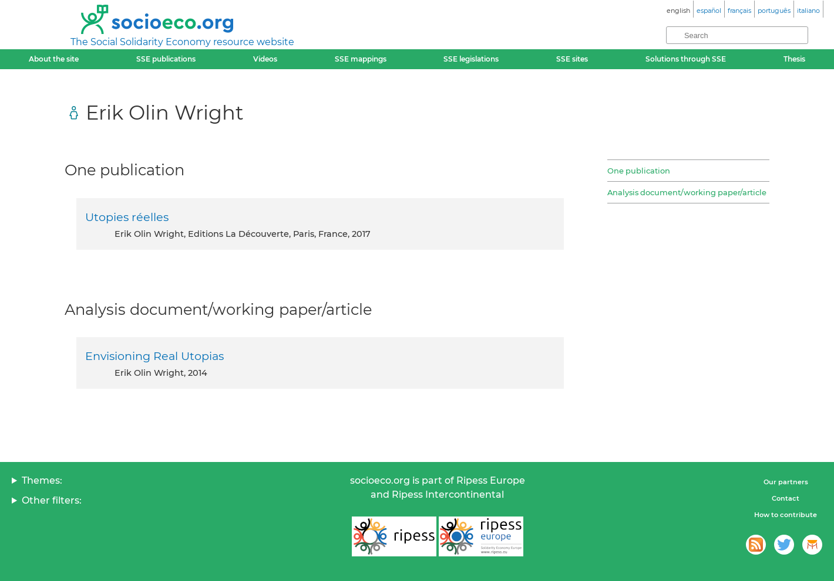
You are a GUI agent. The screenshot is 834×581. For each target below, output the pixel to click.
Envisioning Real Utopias (154, 356)
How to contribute (785, 515)
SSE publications (166, 59)
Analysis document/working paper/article (686, 192)
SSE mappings (360, 59)
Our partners (786, 482)
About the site (54, 59)
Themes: (42, 480)
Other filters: (52, 500)
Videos (265, 59)
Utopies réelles (127, 217)
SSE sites (572, 59)
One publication (638, 170)
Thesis (794, 59)
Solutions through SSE (685, 59)
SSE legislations (471, 59)
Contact (785, 498)
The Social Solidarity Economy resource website (182, 41)
